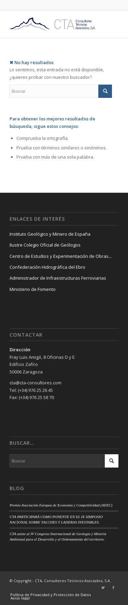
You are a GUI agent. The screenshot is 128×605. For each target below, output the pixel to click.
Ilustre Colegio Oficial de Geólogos (45, 245)
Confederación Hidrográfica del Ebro (47, 267)
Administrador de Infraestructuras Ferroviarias (58, 278)
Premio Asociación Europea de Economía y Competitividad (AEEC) (61, 505)
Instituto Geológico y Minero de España (50, 234)
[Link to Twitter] (103, 587)
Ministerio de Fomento (33, 289)
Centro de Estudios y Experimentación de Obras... (61, 256)
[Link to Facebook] (113, 587)
